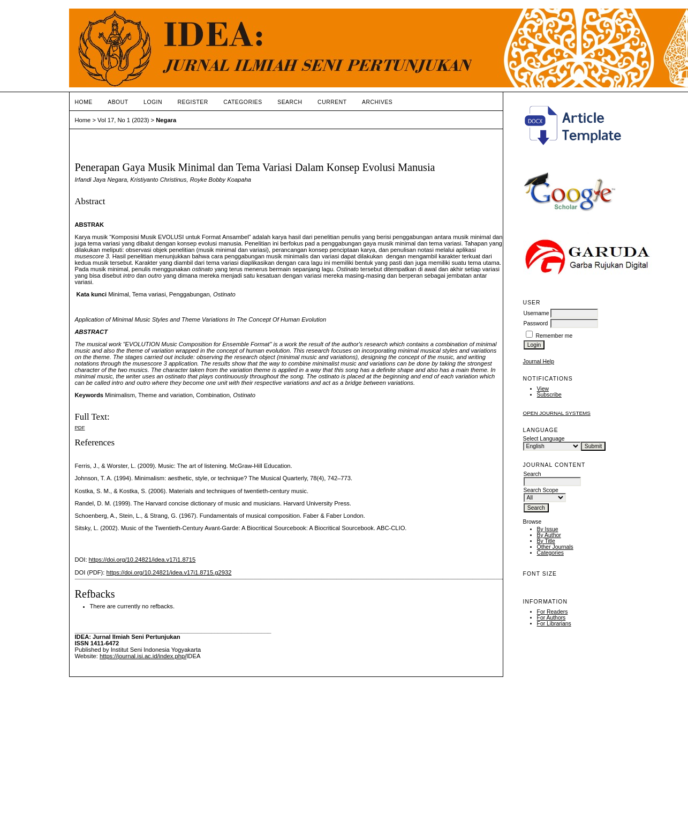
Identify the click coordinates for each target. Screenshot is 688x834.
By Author (549, 535)
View (543, 389)
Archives (377, 102)
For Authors (551, 618)
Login (152, 102)
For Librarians (554, 624)
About (118, 102)
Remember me (554, 336)
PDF (80, 427)
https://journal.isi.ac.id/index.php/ (143, 656)
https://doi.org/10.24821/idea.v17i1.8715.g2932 (169, 572)
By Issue (547, 529)
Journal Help (538, 361)
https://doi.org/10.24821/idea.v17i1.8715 (142, 559)
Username (536, 313)
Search (289, 102)
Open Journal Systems (557, 413)
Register (192, 102)
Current (331, 102)
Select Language (544, 439)
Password (536, 323)
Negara (166, 120)
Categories (550, 553)
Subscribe (549, 395)
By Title (546, 541)
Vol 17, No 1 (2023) (123, 120)
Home (84, 102)
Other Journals (555, 547)
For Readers (552, 612)
